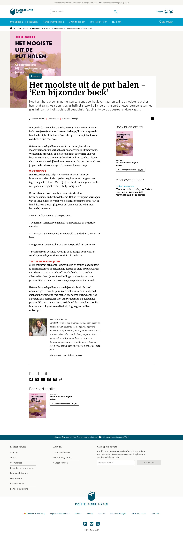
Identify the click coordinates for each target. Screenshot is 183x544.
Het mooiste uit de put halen (127, 163)
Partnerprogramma (19, 489)
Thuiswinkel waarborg (34, 513)
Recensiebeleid (17, 483)
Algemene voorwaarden (60, 513)
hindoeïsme (40, 197)
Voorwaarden (16, 463)
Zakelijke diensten (62, 452)
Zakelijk (57, 446)
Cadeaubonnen (60, 463)
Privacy (90, 513)
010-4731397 (167, 22)
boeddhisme (61, 197)
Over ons (14, 452)
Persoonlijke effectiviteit (41, 28)
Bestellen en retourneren (22, 468)
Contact (13, 457)
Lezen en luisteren (19, 473)
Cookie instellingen (118, 513)
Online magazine (22, 28)
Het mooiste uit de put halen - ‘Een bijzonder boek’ (73, 28)
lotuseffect (74, 200)
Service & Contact (139, 513)
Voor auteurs (16, 478)
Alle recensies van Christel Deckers (66, 355)
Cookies (101, 513)
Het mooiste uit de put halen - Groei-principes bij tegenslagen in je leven (134, 192)
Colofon (78, 513)
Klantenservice (18, 446)
